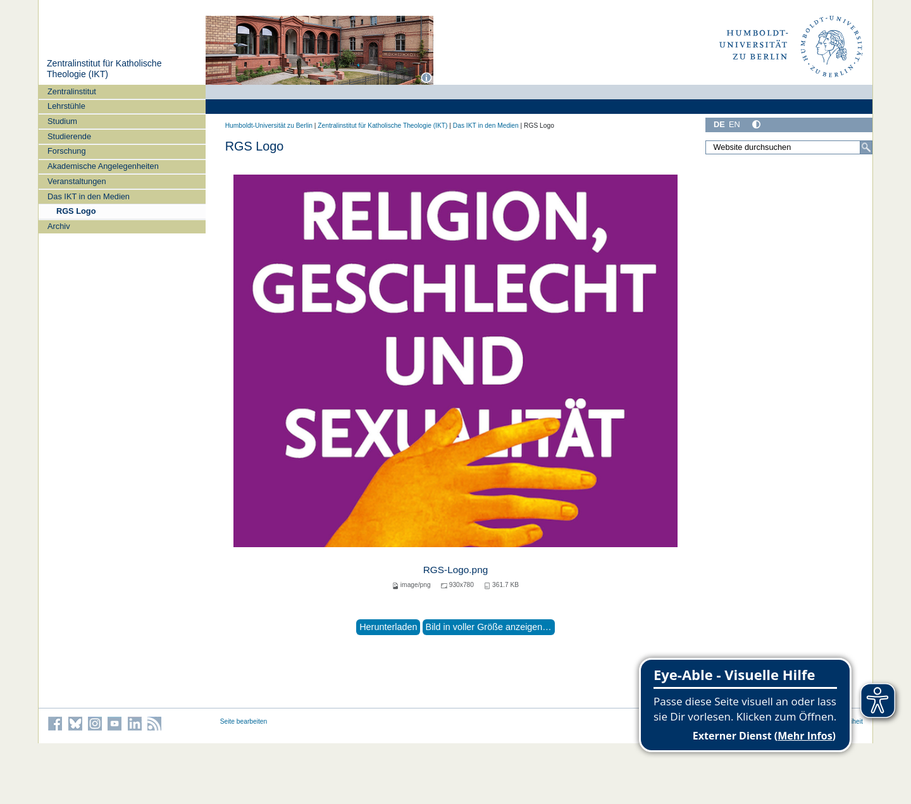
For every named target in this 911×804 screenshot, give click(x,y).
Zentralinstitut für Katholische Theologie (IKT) (104, 69)
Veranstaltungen (76, 181)
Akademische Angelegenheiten (103, 166)
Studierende (69, 136)
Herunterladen (388, 627)
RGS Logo (76, 211)
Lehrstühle (66, 106)
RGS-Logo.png (455, 569)
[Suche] (866, 147)
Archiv (58, 226)
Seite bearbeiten (244, 721)
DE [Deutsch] (719, 124)
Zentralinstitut (71, 91)
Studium (62, 121)
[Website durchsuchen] (788, 147)
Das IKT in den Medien (88, 196)
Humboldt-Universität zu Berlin (269, 125)
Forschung (66, 151)
